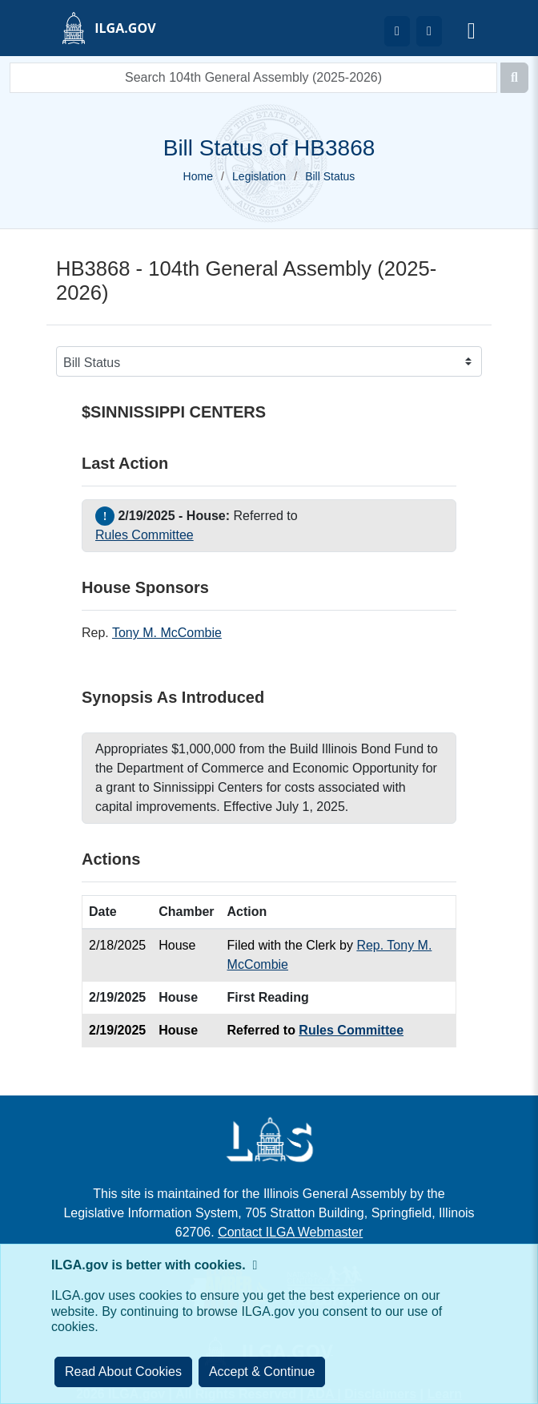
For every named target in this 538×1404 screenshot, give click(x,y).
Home (198, 176)
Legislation (259, 176)
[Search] (514, 78)
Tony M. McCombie (167, 632)
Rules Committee (144, 535)
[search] (253, 78)
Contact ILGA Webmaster (290, 1232)
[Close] (262, 1372)
